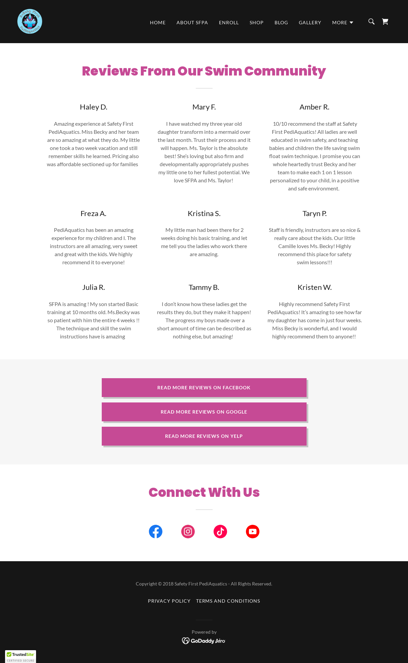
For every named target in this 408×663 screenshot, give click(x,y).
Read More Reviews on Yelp (204, 436)
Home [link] (158, 22)
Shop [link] (257, 22)
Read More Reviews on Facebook (204, 387)
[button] (343, 23)
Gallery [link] (310, 22)
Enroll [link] (229, 22)
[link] (29, 21)
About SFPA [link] (192, 22)
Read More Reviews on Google (204, 412)
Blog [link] (281, 22)
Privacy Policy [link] (169, 601)
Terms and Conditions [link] (228, 601)
